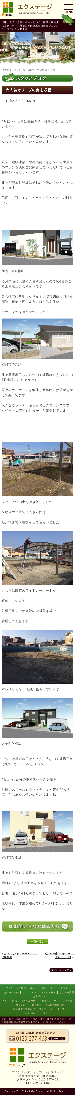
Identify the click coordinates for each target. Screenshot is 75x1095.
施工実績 (21, 988)
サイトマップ (57, 1009)
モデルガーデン (29, 1000)
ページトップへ (62, 970)
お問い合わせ (32, 1013)
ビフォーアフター (60, 988)
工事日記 (67, 1000)
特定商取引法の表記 (24, 1009)
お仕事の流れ (11, 992)
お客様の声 (39, 996)
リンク (42, 1009)
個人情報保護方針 (55, 1005)
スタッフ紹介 (20, 1005)
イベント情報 (10, 1000)
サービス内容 (48, 992)
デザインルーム (50, 1000)
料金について (30, 992)
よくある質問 (67, 992)
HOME (8, 988)
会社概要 (36, 1005)
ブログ (46, 1013)
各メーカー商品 (38, 988)
